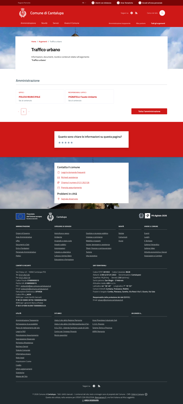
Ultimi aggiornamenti (24, 368)
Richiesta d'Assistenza (24, 342)
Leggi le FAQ (21, 331)
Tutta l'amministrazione (149, 111)
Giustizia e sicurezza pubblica (97, 233)
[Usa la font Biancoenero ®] (101, 3)
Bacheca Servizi (22, 346)
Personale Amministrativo (26, 252)
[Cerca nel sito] (162, 13)
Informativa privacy (23, 353)
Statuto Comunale (23, 350)
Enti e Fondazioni (22, 248)
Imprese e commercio (94, 237)
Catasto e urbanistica (62, 252)
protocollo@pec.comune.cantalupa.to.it (36, 286)
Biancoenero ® (100, 397)
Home (33, 41)
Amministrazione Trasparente (27, 320)
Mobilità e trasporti (93, 240)
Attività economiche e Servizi (155, 252)
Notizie (121, 233)
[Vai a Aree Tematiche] (125, 3)
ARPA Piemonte (98, 331)
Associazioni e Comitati (153, 255)
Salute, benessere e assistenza (98, 244)
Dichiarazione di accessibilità (27, 324)
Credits (18, 365)
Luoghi (146, 237)
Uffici (21, 92)
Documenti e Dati (22, 244)
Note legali (20, 357)
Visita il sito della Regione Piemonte (68, 320)
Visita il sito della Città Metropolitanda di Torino (72, 324)
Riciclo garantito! (60, 335)
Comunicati (123, 237)
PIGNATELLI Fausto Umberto (82, 97)
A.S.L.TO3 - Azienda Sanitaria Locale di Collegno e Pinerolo (77, 327)
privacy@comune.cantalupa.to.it (110, 300)
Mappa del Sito (21, 376)
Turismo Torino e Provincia (102, 327)
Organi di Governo (23, 233)
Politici (18, 255)
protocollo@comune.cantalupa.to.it (34, 288)
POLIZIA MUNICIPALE (29, 97)
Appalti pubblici (60, 244)
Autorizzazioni (59, 248)
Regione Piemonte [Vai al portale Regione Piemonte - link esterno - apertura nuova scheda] (24, 3)
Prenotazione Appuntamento (27, 335)
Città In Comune (137, 394)
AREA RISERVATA (90, 400)
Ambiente (58, 237)
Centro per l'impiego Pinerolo (65, 331)
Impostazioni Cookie (23, 361)
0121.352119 (24, 277)
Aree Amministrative (24, 237)
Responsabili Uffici (77, 92)
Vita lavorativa (91, 255)
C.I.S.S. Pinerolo (98, 324)
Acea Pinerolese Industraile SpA (104, 320)
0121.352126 (24, 274)
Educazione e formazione (64, 259)
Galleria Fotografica (151, 244)
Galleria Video (149, 248)
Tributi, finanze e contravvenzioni (98, 248)
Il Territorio (148, 240)
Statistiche (20, 372)
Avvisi (121, 240)
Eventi (146, 233)
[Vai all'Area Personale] (150, 3)
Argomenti (43, 41)
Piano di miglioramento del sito (28, 327)
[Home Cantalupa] (41, 13)
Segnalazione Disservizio (25, 339)
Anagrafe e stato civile (63, 240)
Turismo (89, 252)
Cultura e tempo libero (63, 255)
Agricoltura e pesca (61, 233)
